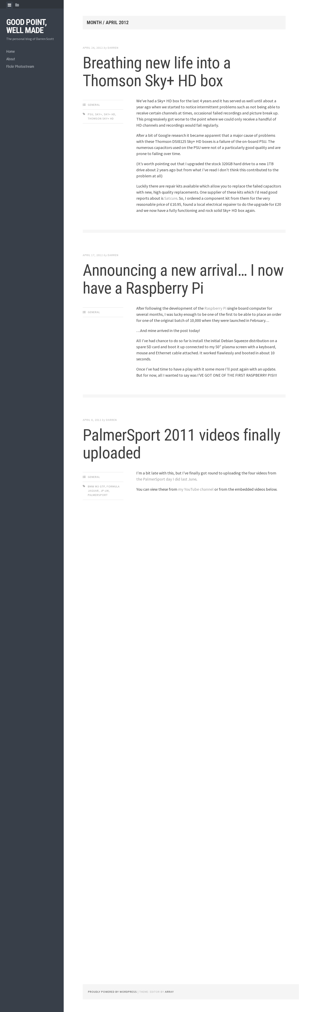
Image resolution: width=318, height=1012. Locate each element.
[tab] (9, 5)
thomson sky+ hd (101, 118)
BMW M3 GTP (96, 486)
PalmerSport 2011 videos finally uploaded (181, 444)
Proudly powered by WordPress (112, 992)
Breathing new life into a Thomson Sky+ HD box (157, 71)
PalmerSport (98, 495)
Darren (113, 48)
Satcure (170, 198)
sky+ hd (109, 114)
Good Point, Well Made (26, 26)
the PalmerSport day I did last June (166, 479)
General (94, 105)
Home (10, 51)
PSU (90, 114)
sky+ (98, 114)
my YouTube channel (196, 489)
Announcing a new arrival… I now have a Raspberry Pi (183, 279)
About (10, 59)
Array (169, 992)
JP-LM (105, 491)
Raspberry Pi (215, 308)
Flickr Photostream (20, 66)
